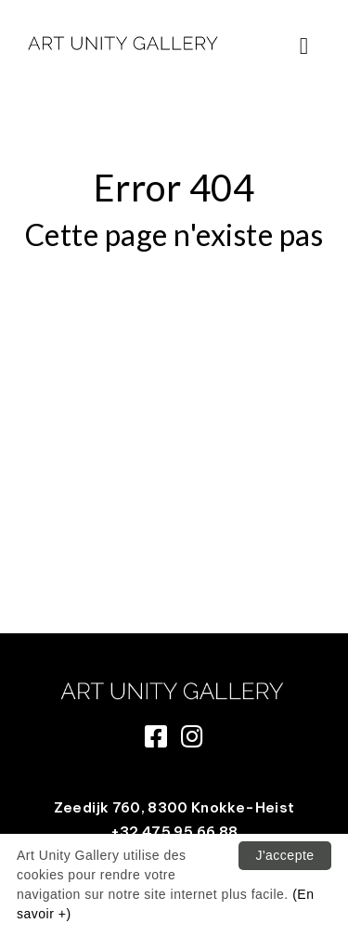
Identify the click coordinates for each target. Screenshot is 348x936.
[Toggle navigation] (304, 46)
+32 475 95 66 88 (174, 831)
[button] (304, 46)
